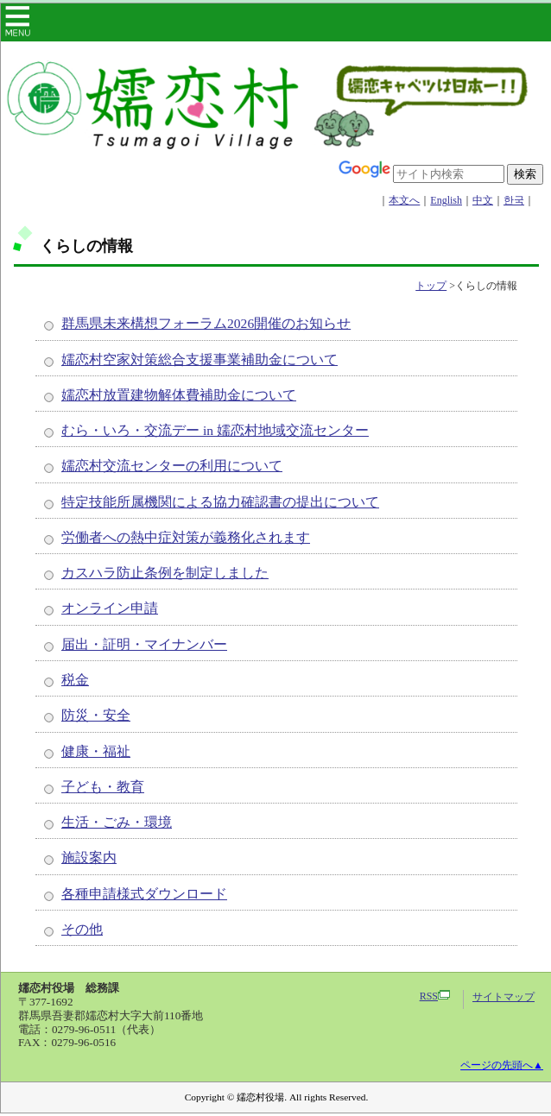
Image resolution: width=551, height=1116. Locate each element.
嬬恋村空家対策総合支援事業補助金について (199, 359)
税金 (75, 679)
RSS (435, 996)
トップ (430, 286)
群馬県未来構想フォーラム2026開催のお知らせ (206, 323)
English (446, 200)
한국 (514, 200)
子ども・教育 (102, 786)
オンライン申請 (109, 608)
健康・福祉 (95, 751)
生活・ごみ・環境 (116, 822)
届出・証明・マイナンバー (144, 644)
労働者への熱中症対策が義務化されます (185, 537)
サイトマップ (503, 997)
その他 (82, 929)
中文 (482, 200)
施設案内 (89, 857)
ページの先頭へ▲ (501, 1065)
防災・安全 (95, 715)
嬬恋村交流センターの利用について (171, 465)
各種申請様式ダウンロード (144, 893)
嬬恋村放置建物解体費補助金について (178, 395)
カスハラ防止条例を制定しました (165, 572)
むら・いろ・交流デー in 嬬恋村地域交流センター (215, 430)
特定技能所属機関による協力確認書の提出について (220, 502)
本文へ (404, 200)
